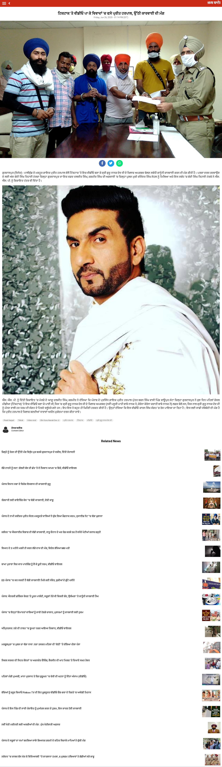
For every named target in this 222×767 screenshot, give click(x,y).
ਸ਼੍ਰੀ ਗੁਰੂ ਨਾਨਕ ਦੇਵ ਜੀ (104, 420)
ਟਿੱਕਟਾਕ (80, 420)
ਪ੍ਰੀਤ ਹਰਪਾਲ (68, 420)
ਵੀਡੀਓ (89, 420)
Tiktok (20, 420)
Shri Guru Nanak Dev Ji (49, 420)
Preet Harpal (9, 420)
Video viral (31, 420)
